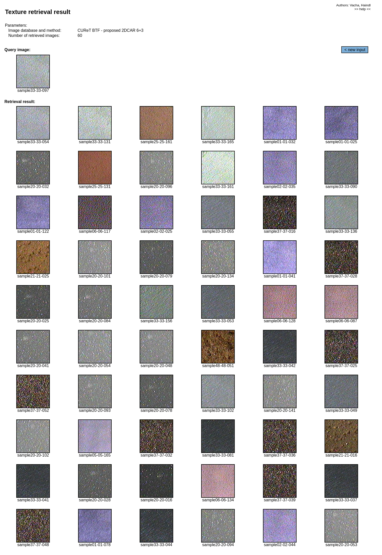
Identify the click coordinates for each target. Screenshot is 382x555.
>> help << (363, 9)
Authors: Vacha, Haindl (353, 5)
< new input (354, 50)
